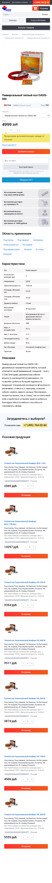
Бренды (13, 20)
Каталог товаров (26, 28)
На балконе (38, 240)
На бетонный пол (10, 245)
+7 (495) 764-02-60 (41, 2)
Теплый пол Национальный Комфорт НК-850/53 (24, 814)
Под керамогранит (11, 249)
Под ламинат (23, 240)
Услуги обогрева (38, 20)
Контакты (6, 2)
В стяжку (40, 249)
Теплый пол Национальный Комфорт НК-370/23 (24, 582)
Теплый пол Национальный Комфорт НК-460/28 (24, 640)
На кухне (28, 249)
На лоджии (27, 245)
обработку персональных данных (25, 173)
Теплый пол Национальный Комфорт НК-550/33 (24, 698)
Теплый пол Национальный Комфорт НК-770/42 (24, 756)
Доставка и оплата (20, 2)
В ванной (7, 254)
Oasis (10, 105)
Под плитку (8, 240)
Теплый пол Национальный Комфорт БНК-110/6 (24, 463)
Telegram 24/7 (26, 180)
